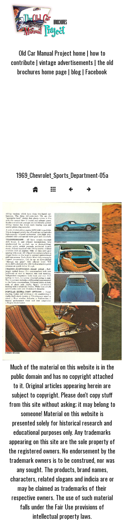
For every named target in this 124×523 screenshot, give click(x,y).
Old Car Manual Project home (52, 52)
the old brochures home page (65, 66)
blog (76, 71)
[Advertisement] (62, 127)
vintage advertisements (66, 62)
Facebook (96, 71)
